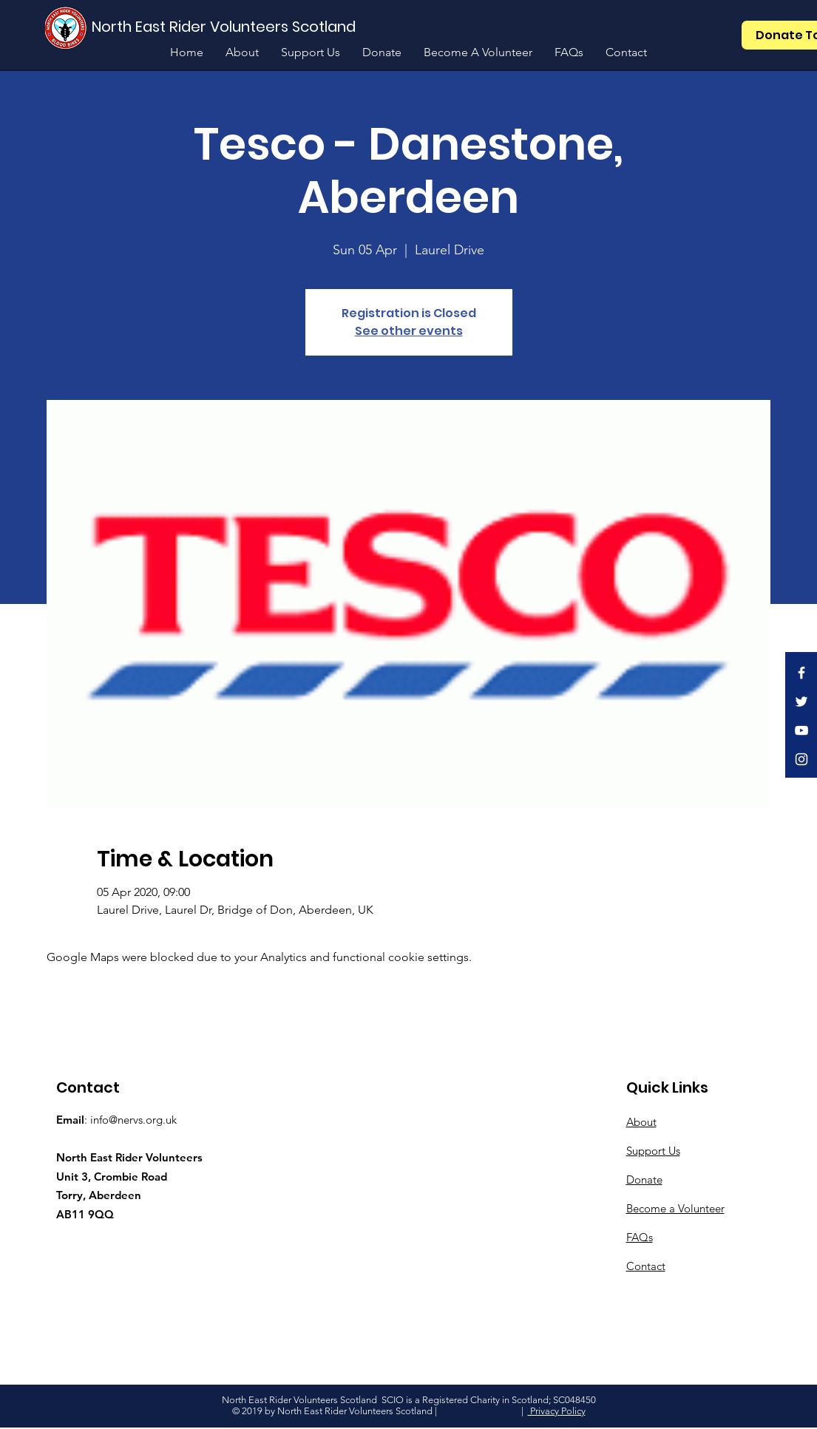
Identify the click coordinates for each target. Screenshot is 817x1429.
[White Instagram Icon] (801, 759)
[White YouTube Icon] (801, 730)
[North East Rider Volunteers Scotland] (225, 26)
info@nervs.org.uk (133, 1120)
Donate (644, 1179)
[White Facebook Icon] (801, 673)
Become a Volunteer (675, 1208)
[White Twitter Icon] (801, 701)
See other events (409, 330)
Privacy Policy (557, 1410)
